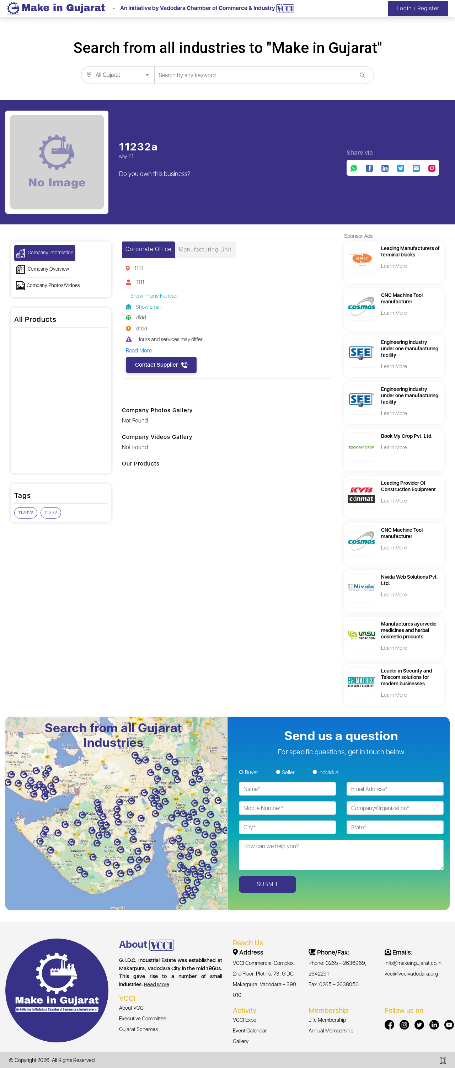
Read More (156, 984)
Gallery (240, 1041)
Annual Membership (331, 1030)
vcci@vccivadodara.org (411, 974)
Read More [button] (139, 350)
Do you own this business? (155, 173)
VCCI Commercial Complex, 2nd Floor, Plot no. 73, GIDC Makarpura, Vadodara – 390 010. (264, 979)
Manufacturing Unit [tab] (205, 249)
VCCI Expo (244, 1020)
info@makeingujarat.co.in (413, 963)
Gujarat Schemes (138, 1029)
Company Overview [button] (42, 269)
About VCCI (132, 1008)
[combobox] (117, 75)
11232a (25, 512)
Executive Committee (142, 1018)
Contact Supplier (161, 364)
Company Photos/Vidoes (48, 285)
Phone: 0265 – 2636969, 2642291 (337, 968)
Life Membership (327, 1020)
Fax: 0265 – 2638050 (334, 984)
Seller (288, 772)
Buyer (251, 772)
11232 (50, 512)
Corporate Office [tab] (148, 249)
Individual (328, 772)
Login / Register (418, 8)
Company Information (45, 253)
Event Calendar (250, 1030)
